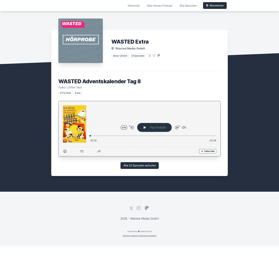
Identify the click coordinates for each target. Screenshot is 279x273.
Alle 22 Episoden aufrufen (139, 165)
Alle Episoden (188, 5)
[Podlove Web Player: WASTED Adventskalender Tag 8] (139, 128)
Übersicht (134, 5)
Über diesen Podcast (160, 5)
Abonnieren (215, 5)
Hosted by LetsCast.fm (139, 231)
